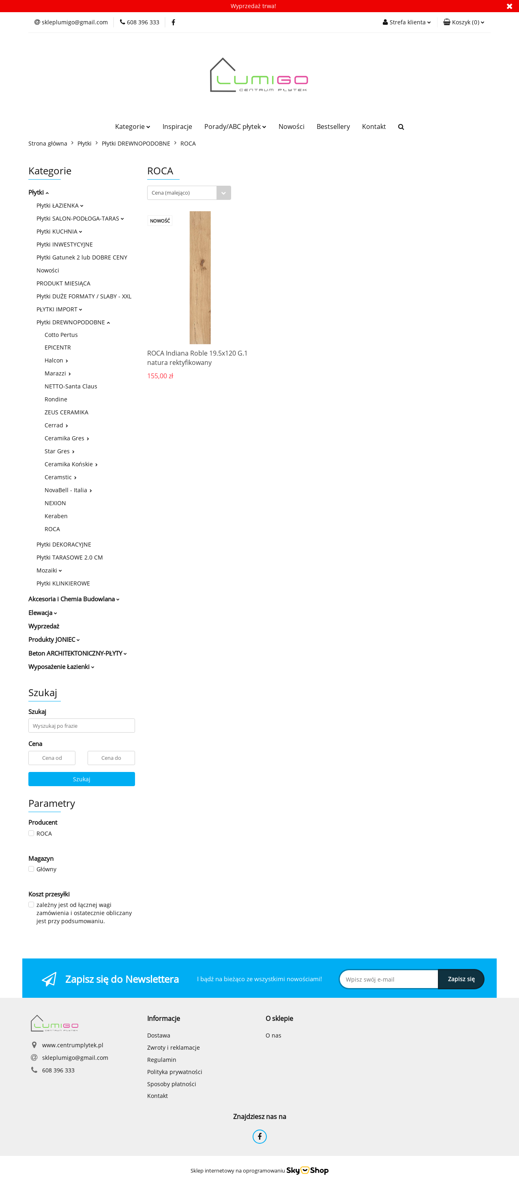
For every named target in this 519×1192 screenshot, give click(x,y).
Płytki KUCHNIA (59, 231)
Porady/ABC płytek (235, 126)
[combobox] (189, 193)
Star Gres (60, 451)
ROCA (52, 529)
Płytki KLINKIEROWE (63, 583)
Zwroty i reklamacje (173, 1047)
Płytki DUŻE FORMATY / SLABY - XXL (83, 296)
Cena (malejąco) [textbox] (171, 192)
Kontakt (374, 126)
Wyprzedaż (43, 626)
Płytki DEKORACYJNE (63, 544)
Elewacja (42, 613)
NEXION (55, 503)
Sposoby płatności (171, 1084)
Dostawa (158, 1035)
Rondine (56, 399)
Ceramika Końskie (71, 464)
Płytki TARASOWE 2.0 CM (69, 557)
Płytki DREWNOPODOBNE (73, 322)
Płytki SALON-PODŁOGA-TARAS (80, 218)
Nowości (292, 126)
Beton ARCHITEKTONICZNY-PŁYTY (77, 653)
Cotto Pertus (61, 335)
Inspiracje (177, 126)
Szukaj (81, 779)
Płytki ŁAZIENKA (60, 205)
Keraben (56, 516)
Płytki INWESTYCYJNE (64, 244)
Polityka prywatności (174, 1072)
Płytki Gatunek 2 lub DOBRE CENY (81, 257)
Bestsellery (333, 126)
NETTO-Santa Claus (71, 386)
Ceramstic (61, 477)
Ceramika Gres (67, 438)
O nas (273, 1035)
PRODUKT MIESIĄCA (63, 283)
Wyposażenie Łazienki (61, 666)
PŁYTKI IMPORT (59, 309)
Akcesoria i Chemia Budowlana (74, 599)
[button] (464, 22)
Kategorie (132, 126)
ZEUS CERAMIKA (66, 412)
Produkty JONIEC (54, 639)
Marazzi (58, 373)
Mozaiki (49, 570)
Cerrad (56, 425)
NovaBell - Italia (68, 490)
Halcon (56, 360)
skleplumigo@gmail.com (75, 1057)
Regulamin (161, 1059)
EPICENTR (58, 347)
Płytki (38, 192)
